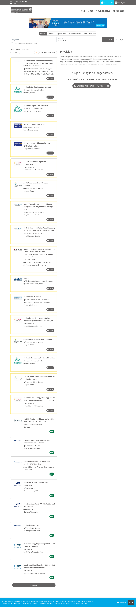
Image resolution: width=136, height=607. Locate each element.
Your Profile (103, 11)
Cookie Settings (120, 602)
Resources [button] (118, 11)
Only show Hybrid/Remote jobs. (25, 43)
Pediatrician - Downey (32, 297)
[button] (119, 39)
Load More (34, 585)
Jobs (90, 11)
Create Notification (48, 52)
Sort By (14, 52)
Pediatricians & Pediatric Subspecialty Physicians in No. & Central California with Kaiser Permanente (38, 63)
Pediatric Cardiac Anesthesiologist (37, 87)
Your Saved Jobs (90, 33)
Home (82, 11)
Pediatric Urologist (31, 525)
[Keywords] (34, 39)
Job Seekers (107, 2)
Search (42, 33)
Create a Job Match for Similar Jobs (91, 85)
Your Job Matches (75, 33)
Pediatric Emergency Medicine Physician (39, 358)
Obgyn (26, 278)
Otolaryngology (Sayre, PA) (34, 124)
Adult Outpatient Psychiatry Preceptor (38, 339)
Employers (120, 2)
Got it (131, 602)
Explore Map (61, 33)
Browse (51, 33)
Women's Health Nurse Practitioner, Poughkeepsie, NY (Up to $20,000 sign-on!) (38, 206)
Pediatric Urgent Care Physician (35, 106)
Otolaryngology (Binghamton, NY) (37, 143)
